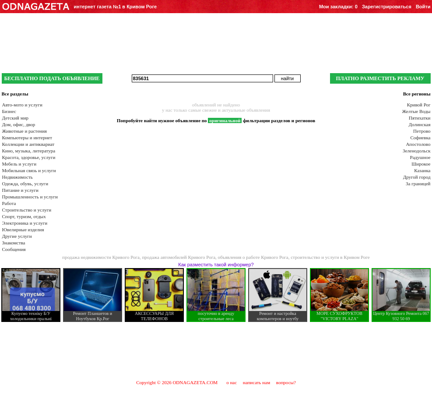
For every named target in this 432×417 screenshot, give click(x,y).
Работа (9, 203)
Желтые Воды (416, 111)
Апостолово (418, 144)
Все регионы (417, 93)
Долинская (419, 124)
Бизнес (9, 111)
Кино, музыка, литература (29, 150)
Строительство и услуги (27, 209)
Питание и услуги (20, 190)
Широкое (420, 163)
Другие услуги (17, 236)
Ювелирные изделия (23, 229)
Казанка (422, 170)
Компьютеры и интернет (27, 137)
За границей (418, 183)
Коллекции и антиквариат (28, 144)
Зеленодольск (417, 150)
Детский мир (15, 117)
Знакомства (13, 242)
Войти (423, 6)
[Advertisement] (216, 350)
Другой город (417, 177)
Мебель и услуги (19, 163)
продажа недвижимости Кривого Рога (101, 257)
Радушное (420, 157)
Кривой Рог (419, 104)
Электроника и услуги (25, 223)
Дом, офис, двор (18, 124)
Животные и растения (24, 131)
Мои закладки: (338, 6)
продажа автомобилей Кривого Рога (178, 257)
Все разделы (15, 93)
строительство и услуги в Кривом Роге (330, 257)
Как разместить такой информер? (215, 264)
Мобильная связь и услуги (29, 170)
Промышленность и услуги (30, 196)
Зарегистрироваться (386, 6)
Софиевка (421, 137)
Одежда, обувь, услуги (25, 183)
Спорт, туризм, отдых (24, 216)
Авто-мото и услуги (22, 104)
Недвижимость (17, 177)
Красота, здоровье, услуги (29, 157)
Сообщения (14, 249)
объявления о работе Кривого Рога (253, 257)
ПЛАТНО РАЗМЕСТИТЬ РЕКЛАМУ (380, 78)
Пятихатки (420, 117)
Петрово (421, 131)
